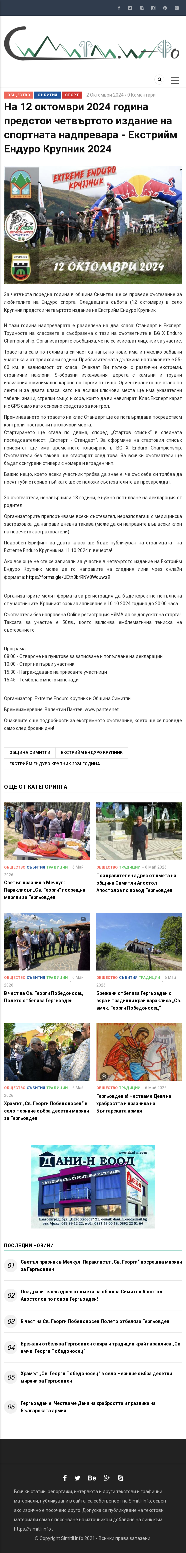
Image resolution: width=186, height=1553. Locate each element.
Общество (18, 95)
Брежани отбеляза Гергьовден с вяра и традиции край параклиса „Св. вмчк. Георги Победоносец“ (101, 1347)
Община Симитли (29, 752)
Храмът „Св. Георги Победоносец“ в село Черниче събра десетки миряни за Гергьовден (96, 1377)
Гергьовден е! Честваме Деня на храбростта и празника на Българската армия (88, 1407)
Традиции (57, 867)
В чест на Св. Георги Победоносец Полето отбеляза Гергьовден (95, 1321)
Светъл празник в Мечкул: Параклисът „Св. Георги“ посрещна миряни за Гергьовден (101, 1265)
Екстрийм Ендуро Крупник (92, 752)
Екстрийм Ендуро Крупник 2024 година (54, 764)
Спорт (72, 95)
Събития (47, 95)
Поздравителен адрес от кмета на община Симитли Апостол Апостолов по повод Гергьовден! (91, 1295)
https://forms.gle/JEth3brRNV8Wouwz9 (68, 577)
